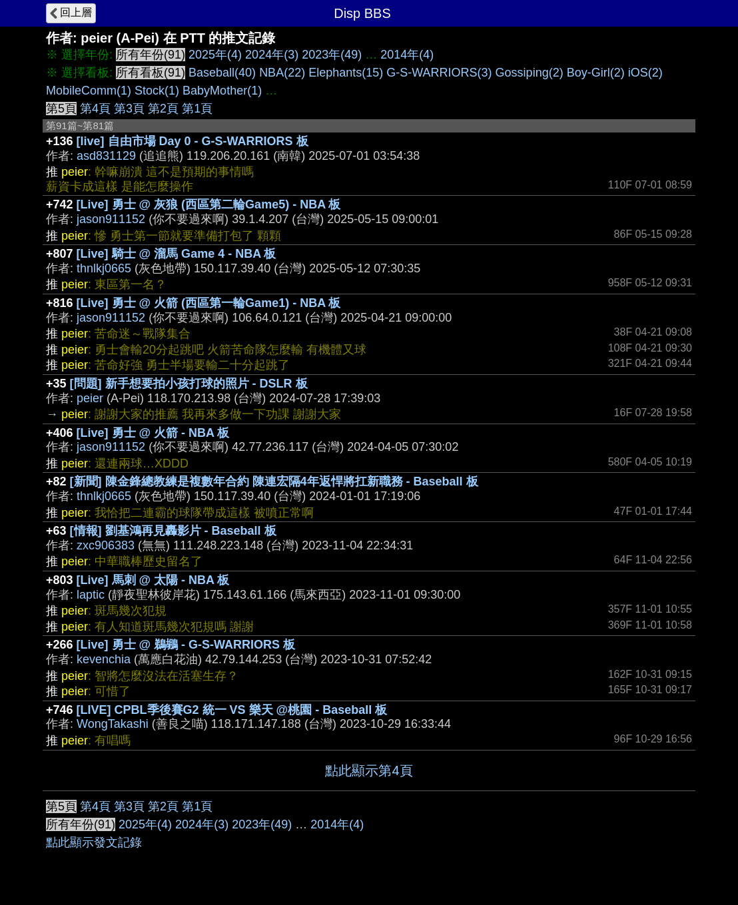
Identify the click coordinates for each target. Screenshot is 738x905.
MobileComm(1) (88, 90)
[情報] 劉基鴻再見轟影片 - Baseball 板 (173, 530)
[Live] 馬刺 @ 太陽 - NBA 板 (153, 580)
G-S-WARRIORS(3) (439, 72)
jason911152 (111, 219)
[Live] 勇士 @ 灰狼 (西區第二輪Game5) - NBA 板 (209, 204)
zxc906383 (106, 545)
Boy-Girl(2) (596, 72)
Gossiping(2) (529, 72)
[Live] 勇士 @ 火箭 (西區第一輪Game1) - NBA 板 (209, 303)
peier (90, 398)
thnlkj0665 (104, 268)
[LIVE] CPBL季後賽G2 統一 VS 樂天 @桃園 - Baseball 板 (232, 710)
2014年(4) (407, 54)
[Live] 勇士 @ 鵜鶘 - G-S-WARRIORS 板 (186, 644)
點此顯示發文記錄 (94, 842)
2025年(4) (215, 54)
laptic (91, 594)
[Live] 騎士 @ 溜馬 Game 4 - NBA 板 (176, 253)
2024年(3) (271, 54)
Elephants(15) (345, 72)
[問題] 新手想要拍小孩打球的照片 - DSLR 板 (189, 383)
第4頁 (95, 108)
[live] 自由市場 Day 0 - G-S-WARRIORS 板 (192, 141)
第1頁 (197, 108)
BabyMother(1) (222, 90)
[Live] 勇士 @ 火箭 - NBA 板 (153, 433)
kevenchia (104, 659)
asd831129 (106, 155)
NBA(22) (282, 72)
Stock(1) (157, 90)
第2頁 (163, 108)
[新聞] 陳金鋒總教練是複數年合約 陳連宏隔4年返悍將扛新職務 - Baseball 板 (274, 481)
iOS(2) (645, 72)
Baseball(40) (222, 72)
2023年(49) (332, 54)
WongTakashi (113, 724)
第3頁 (129, 108)
